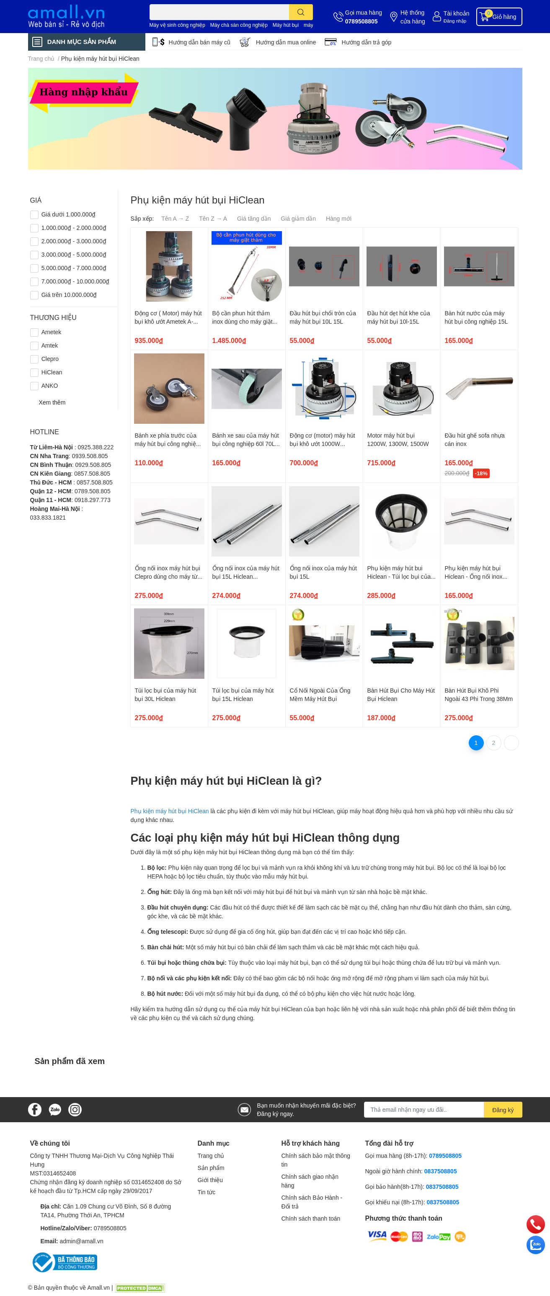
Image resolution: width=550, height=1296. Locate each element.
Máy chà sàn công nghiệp (239, 25)
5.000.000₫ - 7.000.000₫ (73, 267)
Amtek (49, 345)
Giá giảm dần (298, 218)
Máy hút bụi (286, 25)
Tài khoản (457, 13)
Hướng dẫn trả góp (366, 42)
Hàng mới (338, 218)
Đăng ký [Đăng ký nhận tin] (503, 1109)
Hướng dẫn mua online (286, 42)
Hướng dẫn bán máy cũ (199, 42)
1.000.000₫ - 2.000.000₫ (73, 227)
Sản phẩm (211, 1167)
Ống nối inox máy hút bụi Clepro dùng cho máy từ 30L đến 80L (167, 576)
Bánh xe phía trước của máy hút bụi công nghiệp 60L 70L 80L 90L (167, 443)
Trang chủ (211, 1155)
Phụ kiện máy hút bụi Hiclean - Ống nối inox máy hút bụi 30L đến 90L (477, 576)
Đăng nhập (455, 20)
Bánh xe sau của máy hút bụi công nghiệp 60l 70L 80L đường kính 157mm (245, 443)
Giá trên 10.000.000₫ (69, 294)
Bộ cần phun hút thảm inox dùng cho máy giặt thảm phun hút (242, 321)
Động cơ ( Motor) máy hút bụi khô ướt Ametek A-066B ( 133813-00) (168, 321)
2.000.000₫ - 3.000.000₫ (73, 241)
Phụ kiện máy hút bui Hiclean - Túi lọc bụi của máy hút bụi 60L (399, 576)
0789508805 (361, 21)
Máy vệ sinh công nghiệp (177, 25)
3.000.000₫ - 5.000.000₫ (73, 254)
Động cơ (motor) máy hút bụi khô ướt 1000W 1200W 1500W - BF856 (322, 443)
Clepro (50, 358)
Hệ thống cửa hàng (412, 17)
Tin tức (207, 1192)
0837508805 (440, 1171)
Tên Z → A (213, 218)
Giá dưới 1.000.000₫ (68, 214)
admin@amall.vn (81, 1240)
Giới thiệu (210, 1179)
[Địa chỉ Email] (443, 1110)
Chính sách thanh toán (311, 1218)
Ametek (51, 331)
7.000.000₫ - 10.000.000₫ (75, 281)
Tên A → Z (175, 218)
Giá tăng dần (254, 218)
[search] (301, 12)
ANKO (49, 385)
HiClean (51, 372)
